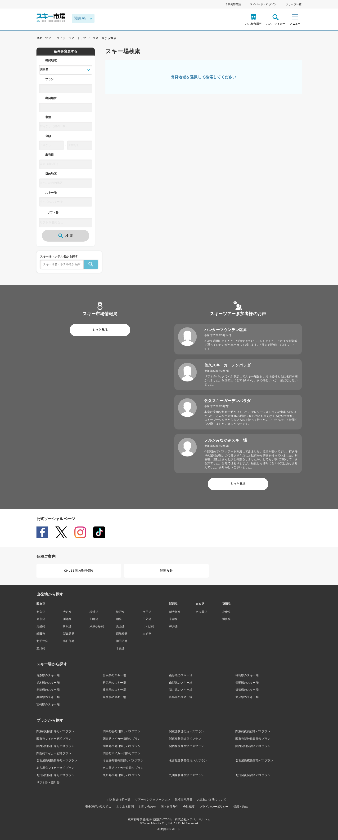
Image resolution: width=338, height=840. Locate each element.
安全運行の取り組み (98, 806)
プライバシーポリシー (214, 806)
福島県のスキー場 (247, 675)
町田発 (40, 633)
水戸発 (147, 612)
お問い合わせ (147, 806)
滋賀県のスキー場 (247, 689)
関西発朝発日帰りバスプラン (55, 746)
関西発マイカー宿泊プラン (54, 753)
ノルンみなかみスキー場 (225, 440)
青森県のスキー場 (48, 675)
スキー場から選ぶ (104, 38)
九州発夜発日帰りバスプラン (122, 775)
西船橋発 (122, 633)
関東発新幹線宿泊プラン (185, 738)
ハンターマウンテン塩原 (225, 329)
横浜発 (94, 612)
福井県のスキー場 (181, 689)
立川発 (40, 648)
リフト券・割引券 (48, 782)
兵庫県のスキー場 (48, 697)
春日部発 (69, 641)
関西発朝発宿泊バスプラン (252, 746)
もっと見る (100, 330)
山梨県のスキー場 (181, 682)
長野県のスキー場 (247, 682)
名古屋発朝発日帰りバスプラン (56, 760)
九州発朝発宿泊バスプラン (186, 775)
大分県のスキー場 (247, 697)
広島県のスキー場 (181, 697)
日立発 (147, 619)
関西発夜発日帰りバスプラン (122, 746)
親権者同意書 (183, 799)
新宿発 (40, 612)
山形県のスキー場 (181, 675)
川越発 (67, 619)
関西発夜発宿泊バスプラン (186, 746)
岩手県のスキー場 (114, 675)
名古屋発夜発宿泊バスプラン (254, 760)
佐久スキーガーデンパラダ (227, 365)
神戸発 (173, 626)
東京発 (40, 619)
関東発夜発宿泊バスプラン (252, 731)
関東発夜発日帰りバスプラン (122, 731)
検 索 (65, 235)
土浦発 (147, 633)
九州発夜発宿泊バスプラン (252, 775)
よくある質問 (125, 806)
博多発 (226, 619)
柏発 (119, 619)
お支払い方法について (211, 799)
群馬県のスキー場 (114, 682)
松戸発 (120, 612)
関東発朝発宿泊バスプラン (186, 731)
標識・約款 (240, 806)
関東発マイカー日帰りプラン (122, 738)
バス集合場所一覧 (119, 799)
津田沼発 (122, 641)
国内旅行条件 (169, 806)
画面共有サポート (169, 829)
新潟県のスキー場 (48, 689)
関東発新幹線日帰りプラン (252, 738)
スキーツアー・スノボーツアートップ (61, 38)
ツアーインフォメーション (152, 799)
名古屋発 (201, 612)
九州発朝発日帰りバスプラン (55, 775)
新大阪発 (175, 612)
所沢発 (67, 626)
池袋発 (40, 626)
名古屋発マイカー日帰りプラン (123, 767)
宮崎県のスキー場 (48, 704)
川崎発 (94, 619)
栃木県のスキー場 (48, 682)
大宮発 (67, 612)
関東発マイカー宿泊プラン (54, 738)
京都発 (173, 619)
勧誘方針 (166, 570)
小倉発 (226, 612)
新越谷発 (69, 633)
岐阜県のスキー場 (114, 689)
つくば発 (148, 626)
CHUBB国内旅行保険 (79, 570)
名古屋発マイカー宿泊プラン (55, 767)
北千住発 (42, 641)
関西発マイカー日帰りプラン (122, 753)
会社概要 (189, 806)
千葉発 (120, 648)
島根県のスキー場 (114, 697)
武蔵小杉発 (97, 626)
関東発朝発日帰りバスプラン (55, 731)
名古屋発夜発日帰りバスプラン (123, 760)
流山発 (120, 626)
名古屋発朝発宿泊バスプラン (188, 760)
